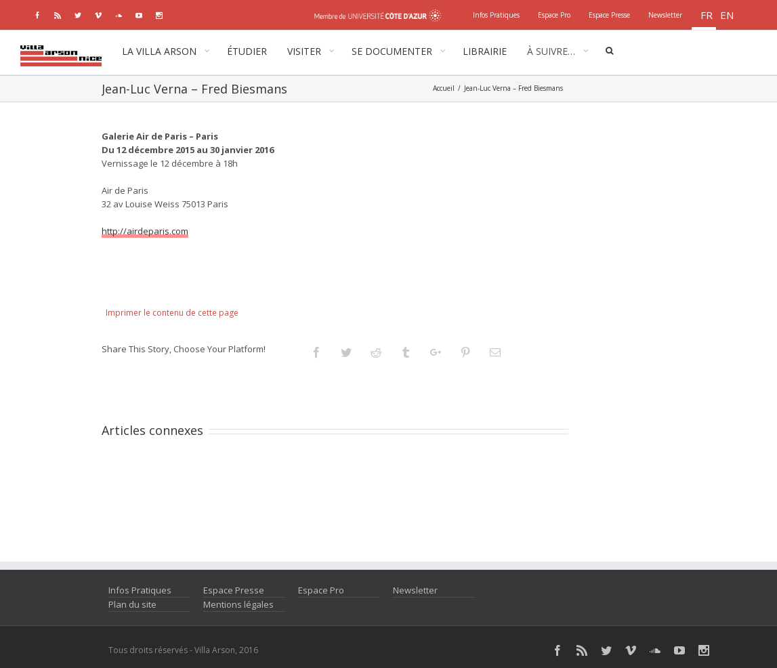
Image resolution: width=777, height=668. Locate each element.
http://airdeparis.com (145, 231)
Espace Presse (233, 590)
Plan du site (132, 604)
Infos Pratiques (139, 590)
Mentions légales (238, 604)
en (727, 15)
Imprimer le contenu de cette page (172, 312)
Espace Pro (321, 590)
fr (706, 15)
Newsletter (415, 590)
